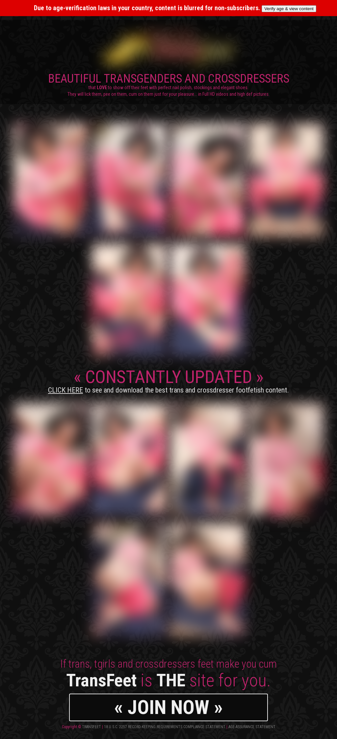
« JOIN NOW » (168, 707)
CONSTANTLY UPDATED (168, 380)
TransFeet (91, 727)
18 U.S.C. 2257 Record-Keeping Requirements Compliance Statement (164, 727)
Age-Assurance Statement (251, 727)
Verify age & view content (289, 8)
